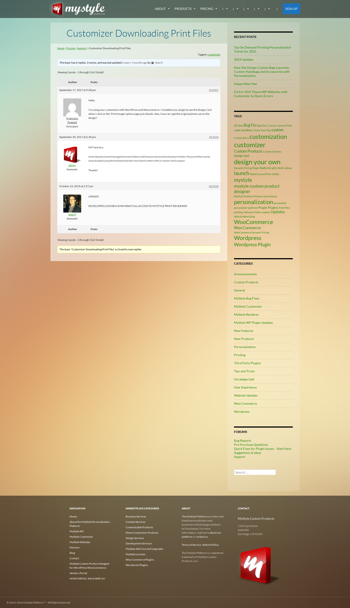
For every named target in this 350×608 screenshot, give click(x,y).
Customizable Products (139, 527)
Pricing (206, 9)
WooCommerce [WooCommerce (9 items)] (253, 222)
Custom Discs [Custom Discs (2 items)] (241, 137)
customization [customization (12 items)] (268, 136)
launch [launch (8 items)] (241, 173)
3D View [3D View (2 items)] (238, 125)
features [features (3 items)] (265, 168)
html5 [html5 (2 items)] (281, 167)
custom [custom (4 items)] (278, 130)
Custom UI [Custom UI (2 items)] (268, 151)
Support (82, 48)
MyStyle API (77, 531)
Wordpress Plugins (137, 565)
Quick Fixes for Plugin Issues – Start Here (262, 448)
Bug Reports (242, 440)
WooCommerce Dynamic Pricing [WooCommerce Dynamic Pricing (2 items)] (251, 232)
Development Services (139, 543)
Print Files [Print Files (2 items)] (284, 207)
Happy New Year (245, 84)
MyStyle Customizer (248, 306)
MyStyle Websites (80, 542)
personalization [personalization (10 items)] (253, 201)
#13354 (214, 137)
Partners (75, 547)
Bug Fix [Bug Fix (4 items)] (250, 125)
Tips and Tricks (244, 371)
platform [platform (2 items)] (253, 207)
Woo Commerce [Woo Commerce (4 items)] (247, 228)
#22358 (214, 186)
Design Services (135, 538)
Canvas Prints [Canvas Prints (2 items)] (284, 125)
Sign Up (291, 9)
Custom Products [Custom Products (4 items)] (248, 151)
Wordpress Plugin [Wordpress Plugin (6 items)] (252, 244)
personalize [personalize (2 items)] (280, 203)
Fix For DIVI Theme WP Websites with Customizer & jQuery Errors (260, 94)
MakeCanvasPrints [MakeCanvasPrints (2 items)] (260, 174)
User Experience (245, 387)
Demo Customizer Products (142, 532)
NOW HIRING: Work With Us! (87, 578)
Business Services (136, 516)
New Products (244, 339)
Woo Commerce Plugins (140, 559)
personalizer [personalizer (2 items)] (240, 207)
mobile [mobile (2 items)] (275, 174)
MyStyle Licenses (135, 554)
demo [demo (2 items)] (278, 151)
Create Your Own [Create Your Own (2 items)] (261, 130)
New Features (243, 331)
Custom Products (246, 282)
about (160, 9)
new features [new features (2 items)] (270, 196)
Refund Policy (211, 544)
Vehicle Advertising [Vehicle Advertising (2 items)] (244, 216)
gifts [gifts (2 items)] (274, 167)
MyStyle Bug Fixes (246, 298)
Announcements (245, 274)
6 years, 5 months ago (134, 62)
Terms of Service (191, 544)
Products (183, 9)
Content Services (135, 522)
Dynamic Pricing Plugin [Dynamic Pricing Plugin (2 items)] (246, 167)
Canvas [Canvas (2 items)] (272, 125)
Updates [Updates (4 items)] (278, 212)
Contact (74, 558)
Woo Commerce (245, 403)
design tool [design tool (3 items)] (241, 156)
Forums (70, 48)
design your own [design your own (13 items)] (257, 162)
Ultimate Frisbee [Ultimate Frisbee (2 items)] (252, 212)
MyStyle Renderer (246, 314)
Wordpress (241, 411)
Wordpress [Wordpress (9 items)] (247, 238)
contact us (202, 536)
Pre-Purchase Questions (251, 444)
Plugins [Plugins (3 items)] (273, 207)
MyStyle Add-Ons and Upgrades (144, 548)
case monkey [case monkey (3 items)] (243, 130)
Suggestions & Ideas (247, 453)
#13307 (214, 90)
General (239, 290)
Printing (239, 355)
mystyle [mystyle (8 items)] (243, 180)
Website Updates (246, 395)
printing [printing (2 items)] (238, 212)
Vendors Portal (78, 573)
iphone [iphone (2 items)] (288, 167)
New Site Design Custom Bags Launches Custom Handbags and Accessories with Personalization (262, 72)
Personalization (245, 347)
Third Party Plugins (247, 363)
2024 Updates (243, 59)
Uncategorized (244, 379)
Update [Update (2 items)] (266, 212)
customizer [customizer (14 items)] (250, 145)
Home (60, 48)
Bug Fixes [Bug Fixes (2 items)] (262, 125)
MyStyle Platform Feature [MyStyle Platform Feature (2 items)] (248, 196)
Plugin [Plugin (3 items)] (262, 207)
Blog (72, 553)
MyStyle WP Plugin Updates (253, 322)
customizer (214, 54)
